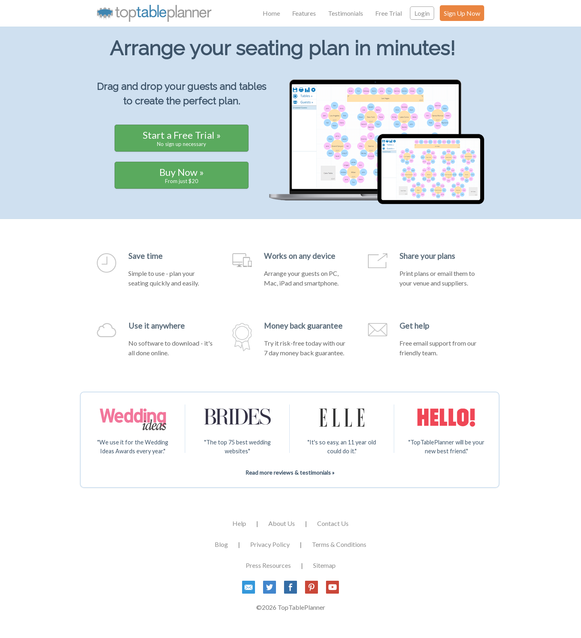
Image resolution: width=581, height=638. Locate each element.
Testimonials (345, 13)
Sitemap (324, 565)
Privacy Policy (270, 544)
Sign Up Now (462, 13)
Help (239, 523)
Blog (221, 544)
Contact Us (333, 523)
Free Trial (388, 13)
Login (422, 13)
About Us (281, 523)
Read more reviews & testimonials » (289, 472)
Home (271, 13)
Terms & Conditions (339, 544)
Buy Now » (181, 175)
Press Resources (268, 565)
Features (304, 13)
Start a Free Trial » (182, 138)
